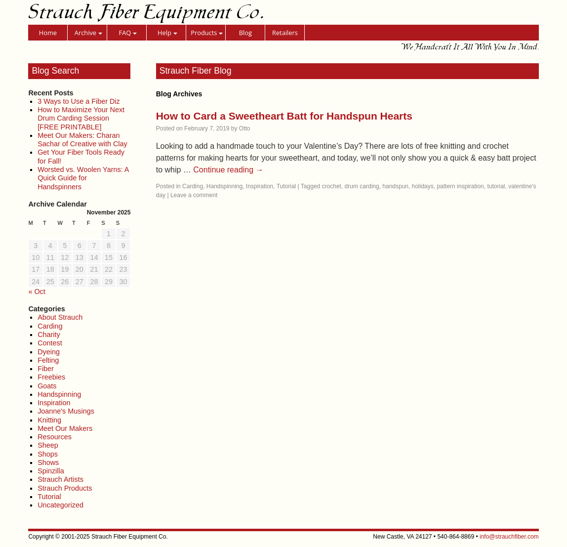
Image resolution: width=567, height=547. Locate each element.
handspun (395, 186)
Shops (48, 454)
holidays (423, 186)
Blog (245, 32)
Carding (50, 326)
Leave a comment (193, 195)
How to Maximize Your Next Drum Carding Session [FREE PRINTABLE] (81, 118)
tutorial (496, 186)
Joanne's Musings (66, 411)
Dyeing (49, 352)
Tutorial (49, 497)
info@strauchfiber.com (509, 536)
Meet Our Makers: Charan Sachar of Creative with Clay (82, 139)
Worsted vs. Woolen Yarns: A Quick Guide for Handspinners (83, 178)
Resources (55, 437)
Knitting (49, 420)
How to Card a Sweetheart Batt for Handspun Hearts (284, 116)
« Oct (36, 291)
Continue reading (228, 170)
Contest (50, 343)
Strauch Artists (60, 479)
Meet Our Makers (65, 428)
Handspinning (59, 394)
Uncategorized (60, 505)
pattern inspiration (460, 186)
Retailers (285, 32)
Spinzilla (51, 471)
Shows (48, 462)
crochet (331, 186)
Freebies (51, 377)
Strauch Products (65, 488)
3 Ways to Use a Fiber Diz (79, 101)
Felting (48, 360)
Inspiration (54, 403)
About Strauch (60, 317)
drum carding (362, 186)
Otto (244, 128)
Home (48, 32)
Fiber (46, 369)
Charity (49, 334)
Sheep (48, 445)
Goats (47, 386)
